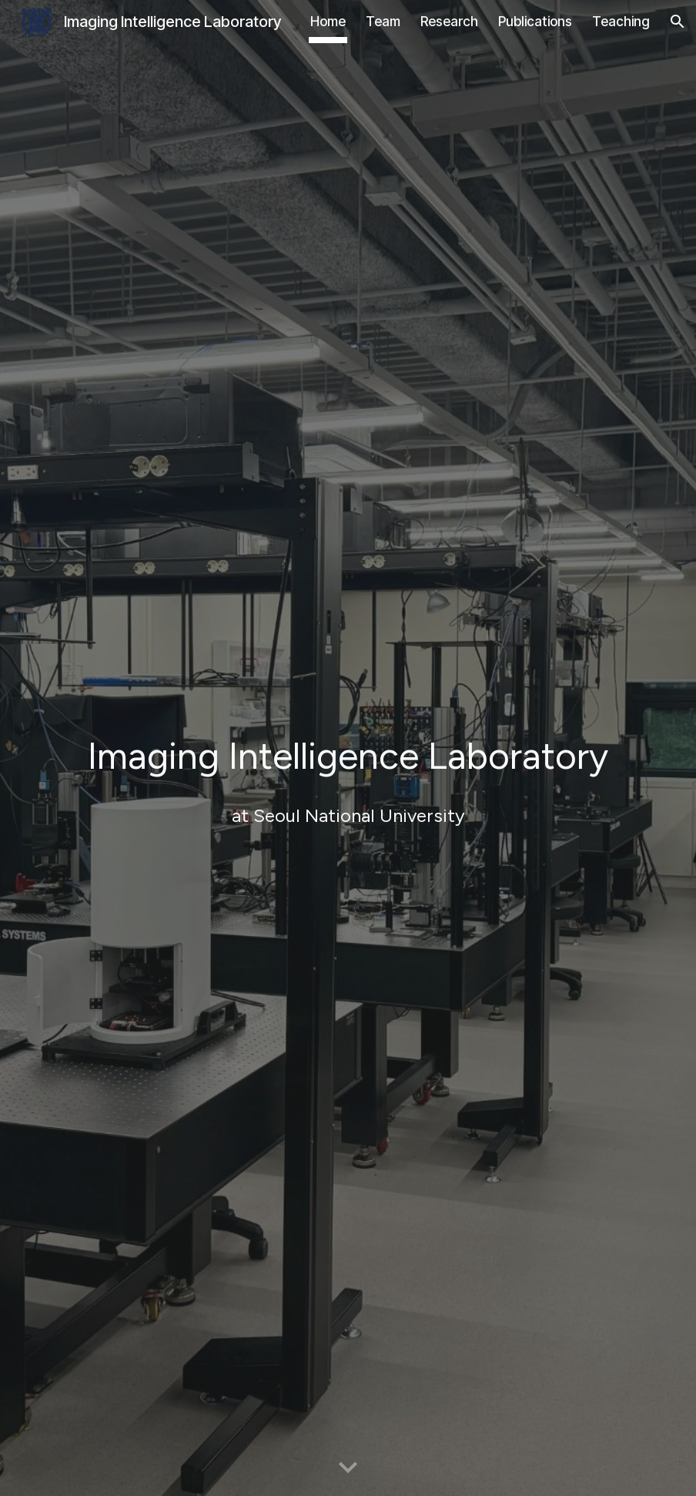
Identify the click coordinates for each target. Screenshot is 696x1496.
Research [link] (449, 21)
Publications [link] (535, 21)
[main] (348, 737)
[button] (677, 21)
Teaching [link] (621, 21)
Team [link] (383, 21)
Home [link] (328, 21)
